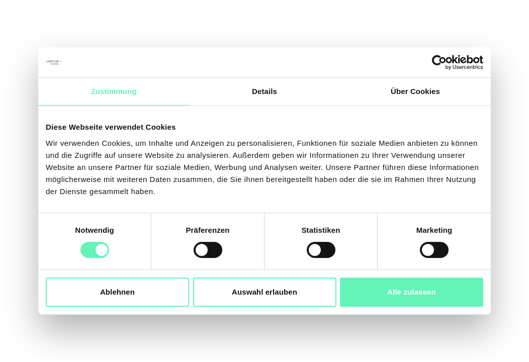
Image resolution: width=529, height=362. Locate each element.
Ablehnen (117, 292)
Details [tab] (264, 91)
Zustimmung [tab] (114, 91)
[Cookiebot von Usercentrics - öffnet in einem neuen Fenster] (439, 62)
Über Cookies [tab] (415, 91)
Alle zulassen (411, 292)
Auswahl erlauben (264, 292)
